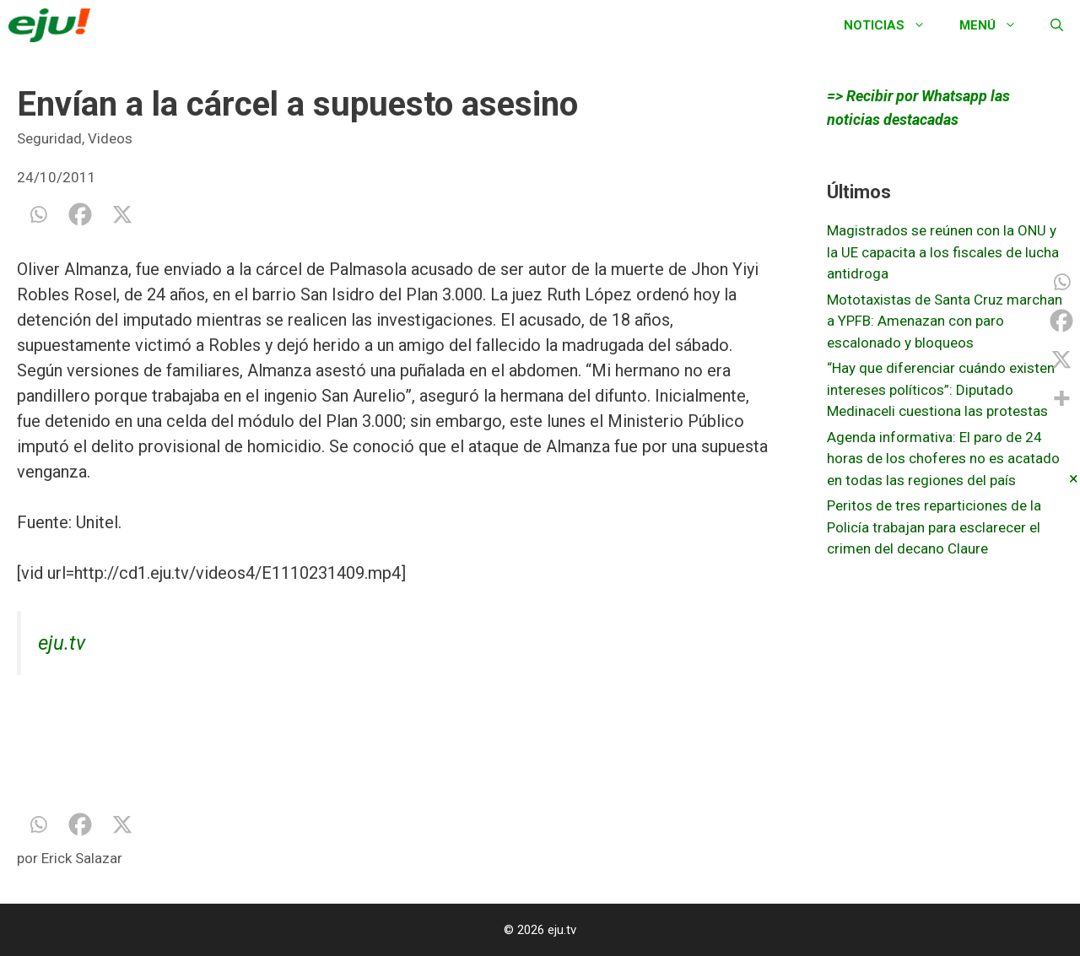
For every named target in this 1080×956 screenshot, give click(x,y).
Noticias (893, 25)
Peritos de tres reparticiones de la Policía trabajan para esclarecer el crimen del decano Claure (934, 527)
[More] (1061, 398)
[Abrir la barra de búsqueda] (1057, 25)
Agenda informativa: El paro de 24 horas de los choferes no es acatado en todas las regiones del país (943, 459)
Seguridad (49, 138)
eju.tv (61, 643)
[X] (122, 214)
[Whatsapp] (38, 214)
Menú (996, 25)
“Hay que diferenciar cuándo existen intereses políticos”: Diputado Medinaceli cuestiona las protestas (941, 389)
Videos (110, 138)
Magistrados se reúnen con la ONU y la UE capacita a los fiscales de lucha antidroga (943, 252)
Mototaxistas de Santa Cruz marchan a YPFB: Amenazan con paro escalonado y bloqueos (944, 321)
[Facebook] (80, 214)
